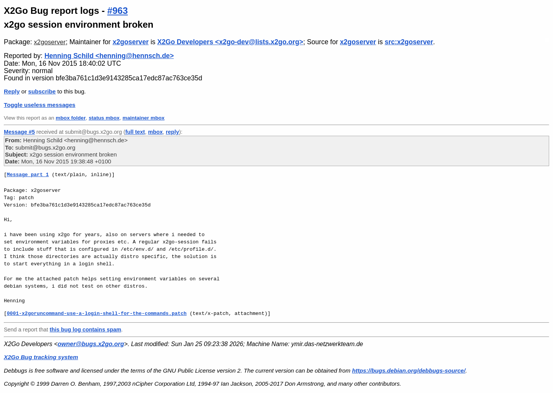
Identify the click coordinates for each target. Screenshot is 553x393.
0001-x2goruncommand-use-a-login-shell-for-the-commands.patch (97, 313)
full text (135, 132)
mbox (155, 132)
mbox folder (71, 118)
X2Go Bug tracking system (41, 357)
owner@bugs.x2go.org (91, 344)
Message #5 (19, 132)
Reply (12, 91)
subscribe (42, 91)
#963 (117, 10)
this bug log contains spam (85, 329)
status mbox (104, 118)
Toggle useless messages (39, 105)
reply (172, 132)
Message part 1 (28, 174)
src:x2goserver (409, 42)
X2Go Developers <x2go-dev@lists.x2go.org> (230, 42)
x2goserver (50, 42)
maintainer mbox (143, 118)
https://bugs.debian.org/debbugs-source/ (408, 370)
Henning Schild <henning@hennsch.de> (109, 56)
